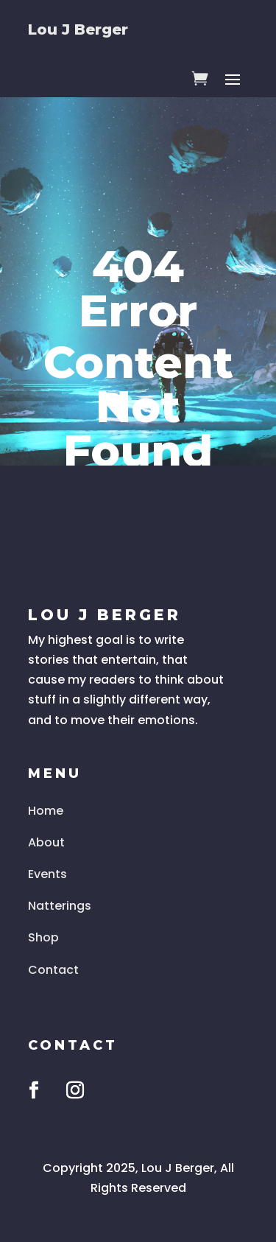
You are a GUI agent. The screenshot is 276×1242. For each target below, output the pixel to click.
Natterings (59, 905)
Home (45, 810)
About (46, 842)
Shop (43, 937)
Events (47, 874)
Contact (53, 969)
